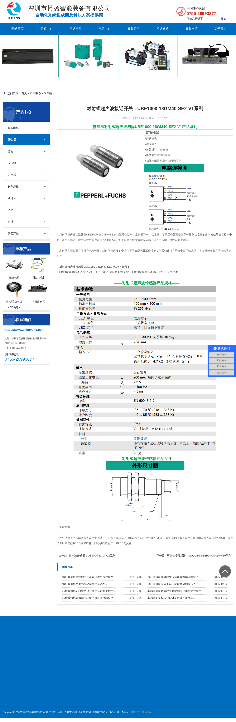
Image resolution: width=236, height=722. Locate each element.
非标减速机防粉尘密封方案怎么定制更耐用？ (89, 590)
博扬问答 (162, 28)
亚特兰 (12, 198)
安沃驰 (12, 163)
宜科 (10, 221)
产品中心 (104, 28)
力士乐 (12, 174)
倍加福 (48, 93)
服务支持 (191, 28)
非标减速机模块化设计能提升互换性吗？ (171, 597)
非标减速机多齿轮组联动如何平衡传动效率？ (174, 590)
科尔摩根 (13, 186)
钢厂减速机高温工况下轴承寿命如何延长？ (173, 584)
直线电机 (13, 127)
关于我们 (220, 28)
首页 (24, 93)
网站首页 (17, 28)
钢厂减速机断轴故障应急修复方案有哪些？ (173, 577)
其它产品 (13, 233)
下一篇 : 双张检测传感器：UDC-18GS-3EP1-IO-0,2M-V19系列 (194, 555)
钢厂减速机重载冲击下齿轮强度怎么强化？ (87, 577)
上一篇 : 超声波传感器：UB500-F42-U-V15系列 (87, 555)
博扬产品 (75, 28)
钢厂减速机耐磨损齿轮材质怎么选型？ (85, 584)
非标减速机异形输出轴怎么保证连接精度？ (87, 597)
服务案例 (133, 28)
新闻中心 (46, 28)
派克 (10, 209)
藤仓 (10, 151)
